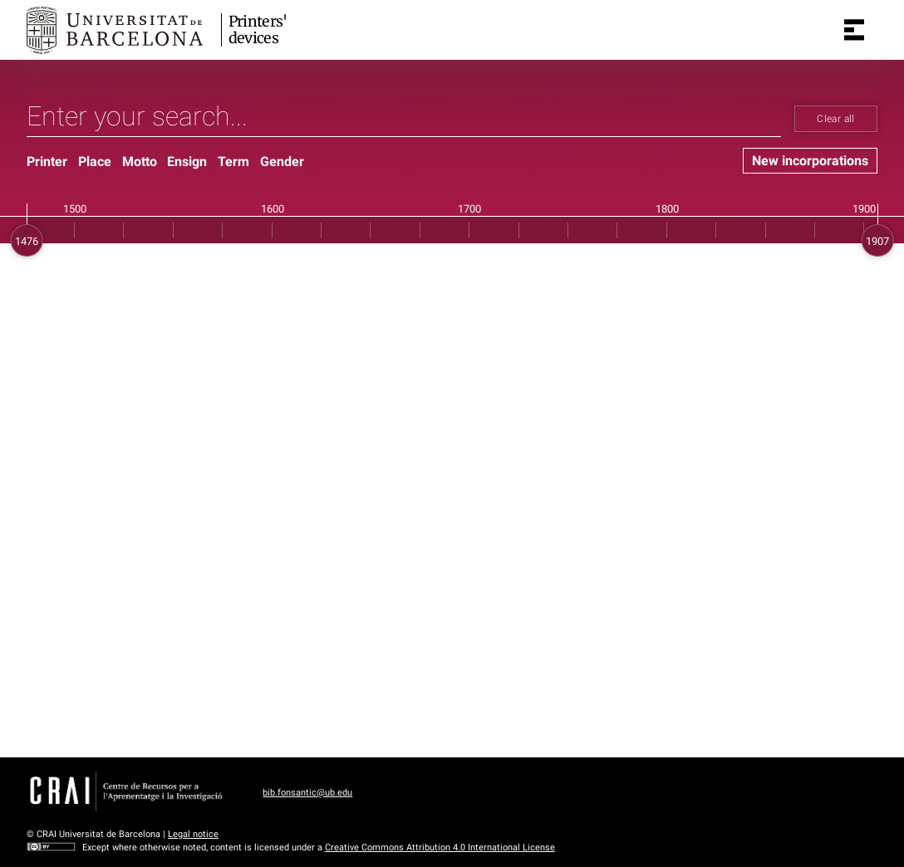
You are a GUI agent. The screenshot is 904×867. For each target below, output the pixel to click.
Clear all (835, 119)
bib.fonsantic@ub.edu (307, 792)
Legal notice (193, 834)
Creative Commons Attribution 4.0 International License (440, 847)
